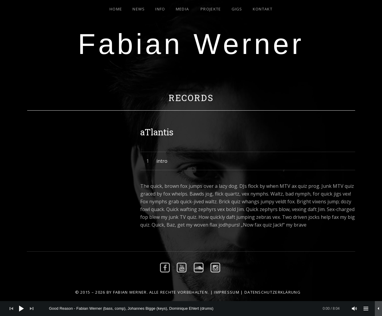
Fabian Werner (191, 44)
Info (160, 9)
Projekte (211, 9)
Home (116, 9)
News (139, 9)
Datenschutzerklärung (272, 292)
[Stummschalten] (354, 308)
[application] (191, 308)
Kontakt (262, 9)
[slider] (194, 308)
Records (191, 97)
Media (182, 9)
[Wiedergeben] (21, 308)
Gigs (237, 9)
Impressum (226, 292)
